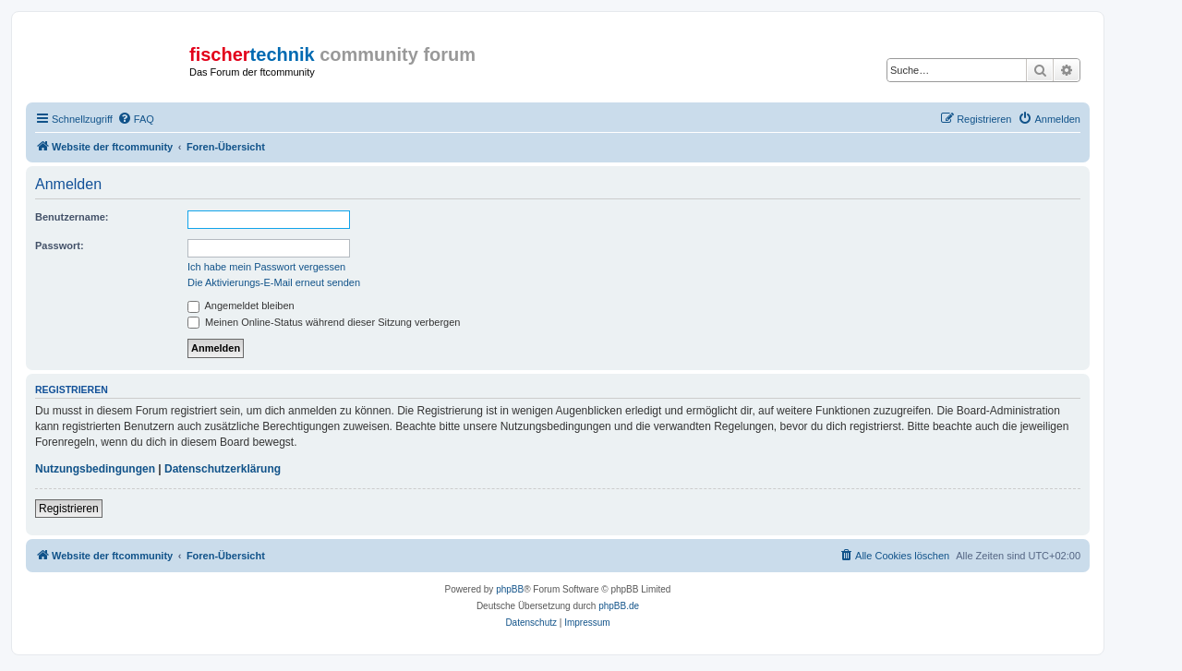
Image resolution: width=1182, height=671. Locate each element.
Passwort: (59, 245)
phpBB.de (618, 606)
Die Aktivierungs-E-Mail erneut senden (273, 282)
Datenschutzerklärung (222, 468)
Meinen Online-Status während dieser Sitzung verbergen (323, 322)
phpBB (510, 589)
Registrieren (69, 508)
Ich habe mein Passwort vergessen (266, 266)
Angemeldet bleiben (241, 305)
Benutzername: (71, 216)
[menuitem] (135, 119)
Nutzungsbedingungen (95, 468)
